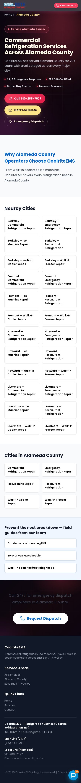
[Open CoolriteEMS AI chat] (73, 775)
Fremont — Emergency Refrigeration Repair (59, 279)
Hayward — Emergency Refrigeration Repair (59, 335)
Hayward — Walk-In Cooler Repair (21, 372)
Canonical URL (67, 772)
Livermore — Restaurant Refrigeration (54, 410)
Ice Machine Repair (20, 484)
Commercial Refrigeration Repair (21, 469)
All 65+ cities (12, 675)
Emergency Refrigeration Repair (59, 469)
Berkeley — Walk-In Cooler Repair (20, 262)
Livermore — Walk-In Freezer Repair (58, 428)
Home (8, 14)
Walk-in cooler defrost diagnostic (31, 568)
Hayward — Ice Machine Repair (18, 353)
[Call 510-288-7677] (66, 5)
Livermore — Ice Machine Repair (18, 408)
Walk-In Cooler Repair (18, 501)
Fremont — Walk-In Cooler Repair (20, 317)
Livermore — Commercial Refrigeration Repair (21, 390)
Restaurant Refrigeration (54, 485)
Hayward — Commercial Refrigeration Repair (21, 335)
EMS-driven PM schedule (24, 555)
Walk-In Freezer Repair (55, 501)
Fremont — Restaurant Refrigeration (54, 299)
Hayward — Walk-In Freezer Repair (58, 372)
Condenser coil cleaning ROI (27, 543)
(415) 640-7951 (14, 743)
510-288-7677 (13, 754)
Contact (9, 709)
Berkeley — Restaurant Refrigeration (54, 244)
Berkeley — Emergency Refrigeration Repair (59, 224)
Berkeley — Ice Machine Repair (18, 242)
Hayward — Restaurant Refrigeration (54, 354)
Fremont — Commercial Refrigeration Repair (21, 279)
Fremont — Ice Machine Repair (18, 297)
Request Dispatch (40, 618)
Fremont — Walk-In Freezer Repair (58, 317)
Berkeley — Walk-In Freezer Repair (57, 262)
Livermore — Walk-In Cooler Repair (21, 428)
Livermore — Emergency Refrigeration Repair (59, 390)
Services (9, 705)
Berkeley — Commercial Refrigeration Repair (21, 224)
